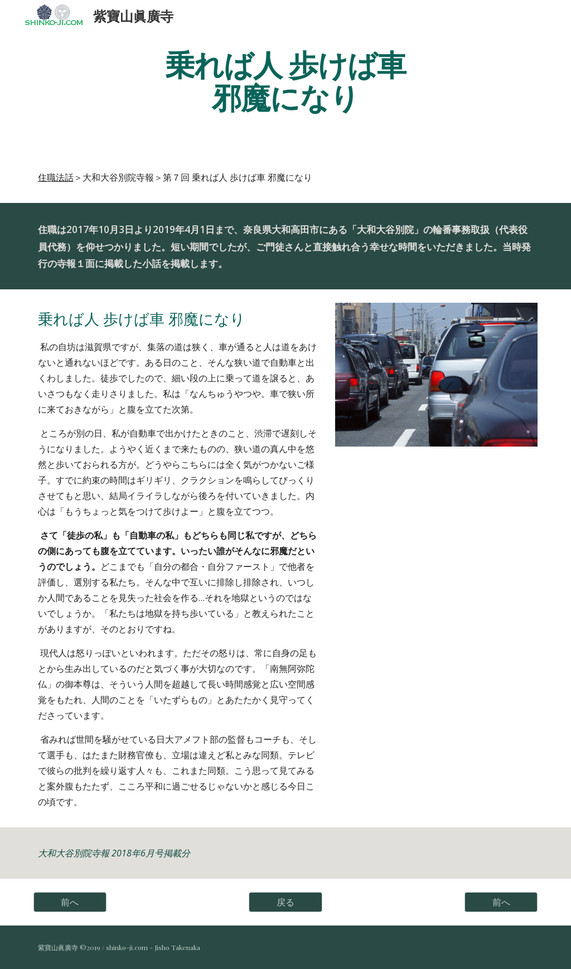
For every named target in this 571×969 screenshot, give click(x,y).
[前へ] (70, 902)
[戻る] (285, 902)
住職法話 (56, 177)
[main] (285, 80)
